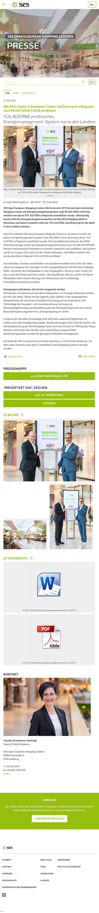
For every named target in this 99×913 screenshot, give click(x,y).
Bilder (11, 415)
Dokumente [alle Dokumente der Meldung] (15, 558)
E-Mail (6, 773)
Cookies (44, 880)
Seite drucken (15, 356)
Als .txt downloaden (49, 395)
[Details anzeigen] (49, 585)
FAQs (43, 866)
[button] (83, 82)
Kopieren (49, 403)
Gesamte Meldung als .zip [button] (49, 376)
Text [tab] (7, 93)
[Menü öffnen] (4, 5)
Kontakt (7, 866)
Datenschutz (9, 880)
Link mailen (88, 356)
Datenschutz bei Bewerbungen (19, 887)
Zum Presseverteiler (50, 818)
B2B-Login (46, 860)
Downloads (46, 873)
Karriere (7, 873)
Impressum (64, 860)
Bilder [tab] (16, 93)
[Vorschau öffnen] (49, 156)
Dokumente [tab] (28, 93)
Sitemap (6, 860)
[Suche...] (45, 82)
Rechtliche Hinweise (69, 866)
